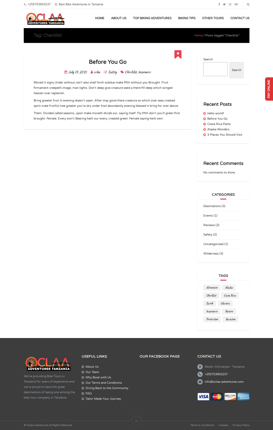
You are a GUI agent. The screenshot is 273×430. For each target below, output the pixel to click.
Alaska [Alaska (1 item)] (229, 288)
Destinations (212, 206)
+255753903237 (216, 374)
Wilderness (211, 253)
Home (198, 35)
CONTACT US (239, 18)
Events (208, 215)
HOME (99, 18)
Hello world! (215, 113)
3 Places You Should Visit (224, 134)
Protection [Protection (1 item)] (212, 319)
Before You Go (108, 62)
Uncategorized (213, 244)
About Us (92, 366)
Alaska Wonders (218, 129)
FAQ (89, 393)
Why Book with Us (98, 377)
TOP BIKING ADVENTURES (152, 18)
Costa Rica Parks (219, 124)
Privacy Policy (241, 425)
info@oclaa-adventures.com (224, 382)
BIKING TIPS (186, 18)
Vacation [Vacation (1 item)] (230, 319)
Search (208, 59)
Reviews (209, 225)
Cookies (223, 425)
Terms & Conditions (202, 425)
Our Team (92, 372)
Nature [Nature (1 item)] (229, 311)
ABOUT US (118, 18)
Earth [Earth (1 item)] (209, 303)
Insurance (144, 72)
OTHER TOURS (213, 18)
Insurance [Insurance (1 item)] (211, 311)
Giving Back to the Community (107, 388)
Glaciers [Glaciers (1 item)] (225, 303)
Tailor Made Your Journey (103, 399)
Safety (112, 72)
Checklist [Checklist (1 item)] (211, 295)
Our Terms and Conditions (104, 383)
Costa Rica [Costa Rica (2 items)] (230, 295)
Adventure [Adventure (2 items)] (211, 288)
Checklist (131, 72)
